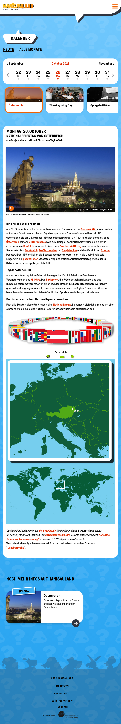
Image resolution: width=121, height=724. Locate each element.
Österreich (12, 241)
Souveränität (89, 229)
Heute (8, 49)
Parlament (52, 279)
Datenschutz (62, 693)
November (107, 63)
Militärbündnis (37, 241)
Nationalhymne (62, 304)
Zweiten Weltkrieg (70, 246)
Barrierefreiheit (62, 701)
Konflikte (28, 246)
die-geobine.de (47, 530)
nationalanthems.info (57, 534)
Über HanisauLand (62, 678)
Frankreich (31, 250)
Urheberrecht (16, 547)
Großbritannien (48, 250)
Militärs (35, 279)
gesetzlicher (30, 258)
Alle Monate (30, 49)
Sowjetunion (69, 250)
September (14, 63)
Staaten (105, 250)
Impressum (62, 686)
